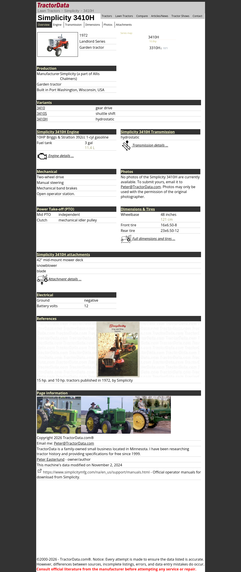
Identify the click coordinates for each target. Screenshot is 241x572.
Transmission (73, 25)
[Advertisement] (121, 518)
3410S (42, 113)
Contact (197, 16)
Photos (108, 25)
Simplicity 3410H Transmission (148, 131)
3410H (88, 11)
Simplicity (71, 11)
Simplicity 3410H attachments (63, 254)
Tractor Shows (180, 16)
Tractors (107, 16)
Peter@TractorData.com (141, 186)
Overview (44, 25)
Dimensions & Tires (138, 209)
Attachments (124, 25)
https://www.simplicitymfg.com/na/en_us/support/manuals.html (93, 472)
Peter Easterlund (51, 459)
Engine (57, 25)
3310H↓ (158, 47)
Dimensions (92, 25)
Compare (142, 16)
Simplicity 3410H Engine (58, 131)
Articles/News (159, 16)
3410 (41, 107)
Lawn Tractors (49, 11)
